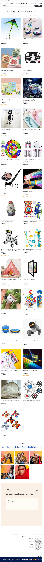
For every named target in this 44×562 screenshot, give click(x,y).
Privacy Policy (31, 543)
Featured (40, 3)
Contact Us (31, 541)
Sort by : (29, 16)
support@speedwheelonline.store (19, 538)
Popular (11, 3)
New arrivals (33, 3)
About (2, 0)
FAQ (9, 0)
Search (38, 7)
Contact (5, 0)
